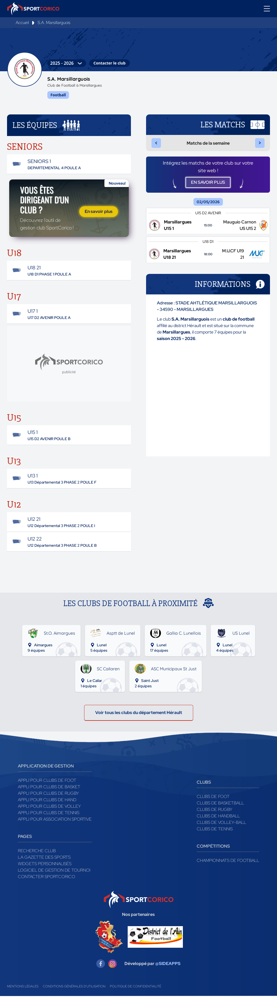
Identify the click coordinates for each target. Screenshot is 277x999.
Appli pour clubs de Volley (49, 809)
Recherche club (37, 854)
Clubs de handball (218, 819)
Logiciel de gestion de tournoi (54, 873)
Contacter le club (110, 63)
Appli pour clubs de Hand (47, 803)
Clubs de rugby (214, 812)
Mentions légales (22, 989)
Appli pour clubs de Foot (47, 783)
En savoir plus (99, 213)
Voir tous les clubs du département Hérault (138, 715)
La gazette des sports (44, 860)
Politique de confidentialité (135, 989)
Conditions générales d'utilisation (74, 989)
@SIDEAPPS (167, 966)
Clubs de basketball (220, 806)
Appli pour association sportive (55, 822)
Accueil (22, 22)
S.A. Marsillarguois (54, 22)
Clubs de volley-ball (221, 825)
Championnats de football (228, 863)
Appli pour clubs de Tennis (48, 815)
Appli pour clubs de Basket (49, 790)
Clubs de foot (213, 799)
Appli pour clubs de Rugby (48, 796)
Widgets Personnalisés (44, 866)
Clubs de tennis (215, 832)
